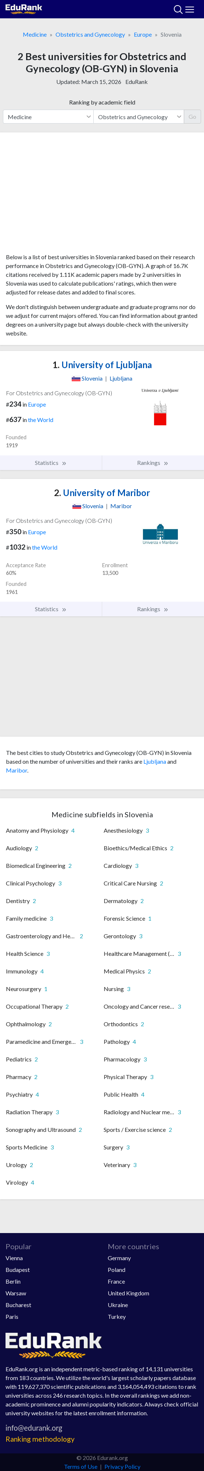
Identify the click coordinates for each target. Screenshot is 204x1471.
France (116, 1281)
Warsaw (16, 1293)
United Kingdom (128, 1293)
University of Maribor (102, 492)
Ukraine (118, 1304)
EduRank (136, 81)
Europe (143, 34)
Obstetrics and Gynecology (90, 34)
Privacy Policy (122, 1466)
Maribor (16, 770)
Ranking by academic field (102, 102)
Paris (12, 1316)
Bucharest (18, 1304)
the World (40, 419)
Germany (119, 1257)
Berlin (13, 1281)
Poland (116, 1269)
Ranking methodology (40, 1439)
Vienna (14, 1257)
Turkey (117, 1316)
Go (192, 116)
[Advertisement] (102, 195)
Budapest (18, 1269)
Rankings (153, 462)
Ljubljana (154, 761)
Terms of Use (80, 1466)
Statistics (51, 462)
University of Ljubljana (102, 364)
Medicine (35, 34)
